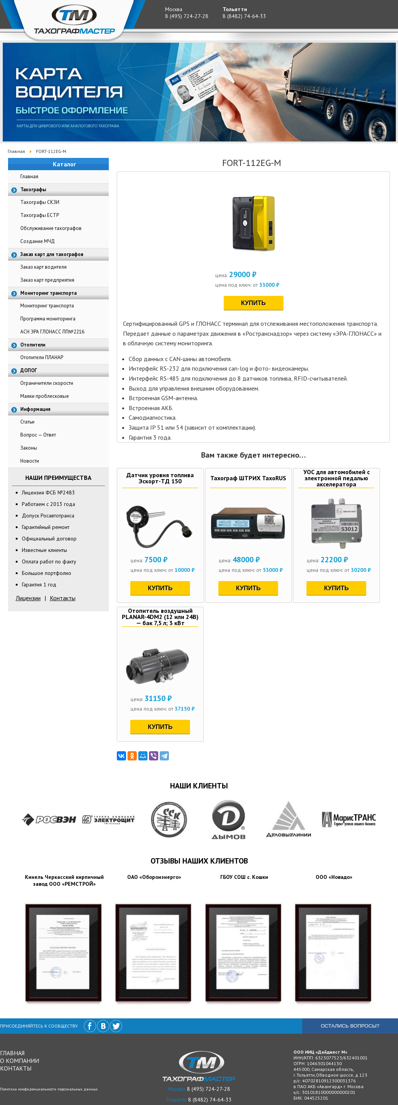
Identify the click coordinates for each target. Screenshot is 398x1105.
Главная (29, 176)
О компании (19, 1060)
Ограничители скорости (46, 383)
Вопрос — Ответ (38, 435)
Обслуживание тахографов (51, 228)
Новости (29, 461)
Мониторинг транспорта (47, 305)
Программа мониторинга (47, 318)
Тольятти (235, 9)
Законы (28, 448)
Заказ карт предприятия (47, 280)
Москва (173, 9)
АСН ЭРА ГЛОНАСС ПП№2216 (52, 331)
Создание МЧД (37, 241)
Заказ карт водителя (43, 267)
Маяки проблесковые (44, 396)
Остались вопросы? (350, 1026)
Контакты (62, 598)
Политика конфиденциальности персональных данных (49, 1089)
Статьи (27, 422)
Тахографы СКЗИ (39, 202)
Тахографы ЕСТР (39, 215)
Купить (253, 303)
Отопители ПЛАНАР (41, 357)
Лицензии (28, 598)
